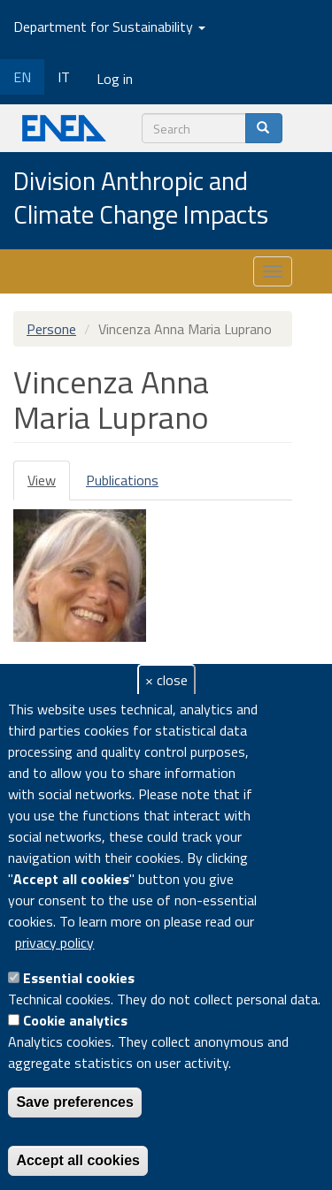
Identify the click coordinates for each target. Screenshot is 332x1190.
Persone (51, 328)
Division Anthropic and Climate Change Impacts (140, 198)
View (48, 484)
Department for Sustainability (109, 26)
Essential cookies (79, 977)
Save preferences (75, 1102)
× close (166, 679)
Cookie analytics (75, 1020)
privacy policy (54, 942)
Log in (115, 78)
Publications (122, 480)
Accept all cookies (78, 1160)
